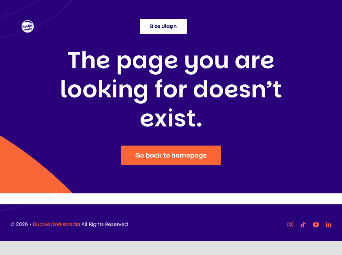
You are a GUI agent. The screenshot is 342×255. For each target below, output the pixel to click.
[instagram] (290, 224)
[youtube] (316, 224)
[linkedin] (328, 224)
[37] (27, 23)
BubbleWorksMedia (56, 224)
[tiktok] (303, 224)
